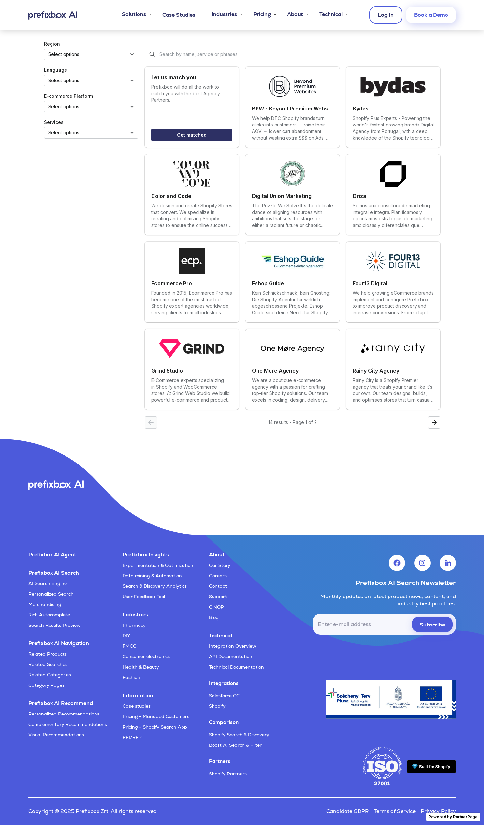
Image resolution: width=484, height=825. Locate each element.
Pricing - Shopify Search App (155, 727)
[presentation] (406, 654)
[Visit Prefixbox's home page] (59, 16)
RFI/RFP (132, 737)
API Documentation (230, 656)
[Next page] (434, 422)
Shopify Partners (228, 774)
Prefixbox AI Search (53, 572)
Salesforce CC (224, 696)
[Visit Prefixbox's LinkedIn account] (448, 563)
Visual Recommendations (56, 735)
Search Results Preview (54, 625)
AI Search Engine (47, 583)
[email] (384, 624)
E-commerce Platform (68, 96)
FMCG (129, 646)
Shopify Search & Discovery (239, 735)
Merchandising (44, 604)
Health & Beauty (141, 667)
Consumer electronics (146, 656)
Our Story (219, 565)
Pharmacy (134, 625)
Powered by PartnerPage (452, 816)
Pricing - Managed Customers (156, 716)
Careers (218, 576)
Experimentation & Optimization (158, 565)
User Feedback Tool (144, 596)
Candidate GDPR (347, 811)
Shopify (217, 706)
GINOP (216, 607)
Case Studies (178, 14)
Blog (214, 617)
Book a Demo (431, 14)
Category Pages (46, 685)
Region (52, 44)
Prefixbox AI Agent (52, 554)
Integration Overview (232, 646)
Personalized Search (51, 594)
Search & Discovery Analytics (155, 586)
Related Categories (49, 675)
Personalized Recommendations (63, 714)
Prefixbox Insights (146, 554)
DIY (126, 636)
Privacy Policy (438, 811)
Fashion (131, 677)
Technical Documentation (236, 667)
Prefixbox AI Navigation (58, 643)
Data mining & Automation (152, 576)
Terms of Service (395, 811)
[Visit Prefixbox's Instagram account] (422, 563)
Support (218, 596)
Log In (386, 14)
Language (55, 70)
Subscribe (432, 624)
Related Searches (47, 664)
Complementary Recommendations (67, 724)
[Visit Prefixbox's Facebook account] (397, 563)
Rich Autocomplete (49, 615)
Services (54, 122)
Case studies (137, 706)
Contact (218, 586)
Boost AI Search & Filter (235, 745)
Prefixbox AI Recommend (60, 703)
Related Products (47, 654)
